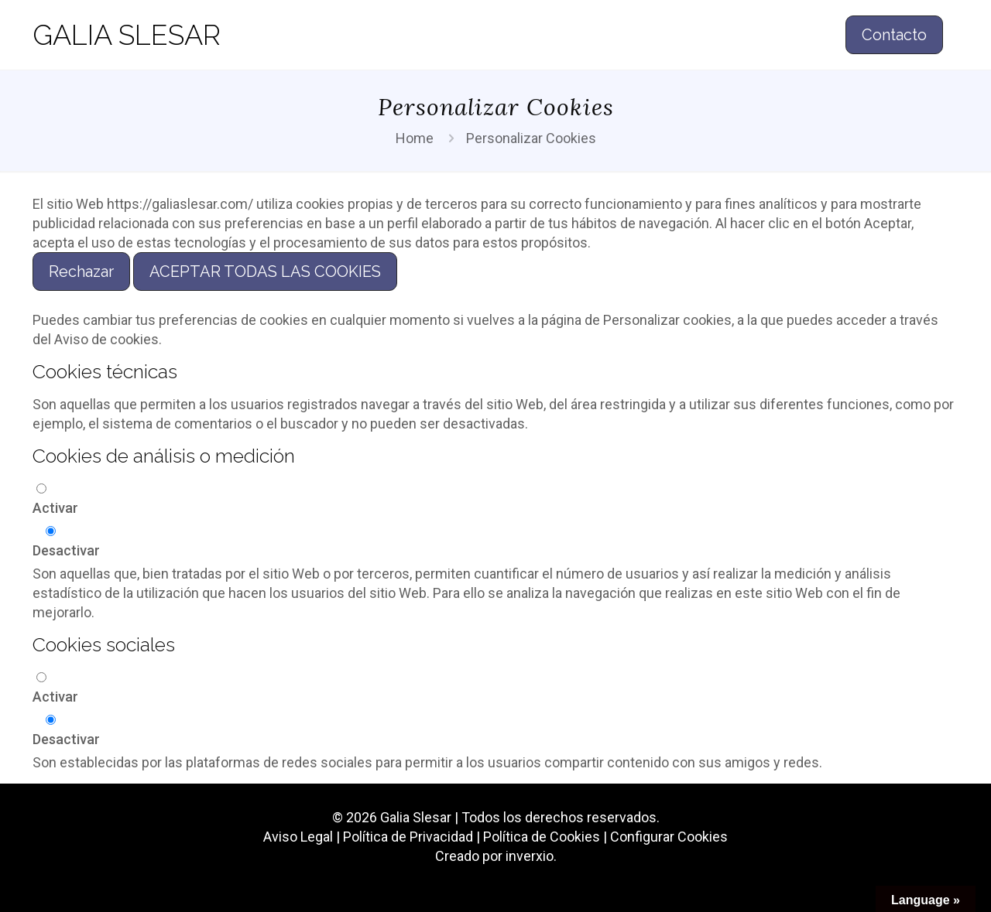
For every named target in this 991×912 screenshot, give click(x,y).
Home (415, 138)
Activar (55, 508)
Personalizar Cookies (531, 138)
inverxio (530, 856)
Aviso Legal (298, 836)
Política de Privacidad (408, 836)
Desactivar (66, 550)
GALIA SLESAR (127, 35)
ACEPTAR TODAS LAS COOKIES (265, 271)
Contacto (894, 35)
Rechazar (81, 271)
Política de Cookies (541, 836)
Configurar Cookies (669, 836)
